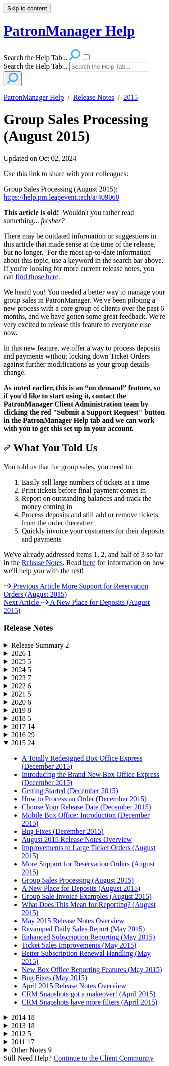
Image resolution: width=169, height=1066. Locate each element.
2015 (130, 97)
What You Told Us (50, 448)
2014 (23, 1017)
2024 (21, 669)
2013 (23, 1025)
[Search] (109, 66)
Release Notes (93, 97)
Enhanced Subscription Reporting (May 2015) (88, 937)
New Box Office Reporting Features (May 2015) (92, 969)
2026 (21, 653)
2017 (23, 726)
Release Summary (40, 645)
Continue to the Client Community (104, 1058)
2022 (21, 686)
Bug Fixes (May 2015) (54, 978)
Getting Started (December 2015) (70, 791)
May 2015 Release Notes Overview (73, 921)
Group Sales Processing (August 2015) (76, 127)
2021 (21, 694)
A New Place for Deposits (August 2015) (81, 888)
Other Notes (31, 1050)
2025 (21, 661)
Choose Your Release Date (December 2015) (86, 807)
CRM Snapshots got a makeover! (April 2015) (88, 994)
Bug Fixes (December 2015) (63, 831)
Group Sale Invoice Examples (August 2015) (86, 896)
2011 (22, 1042)
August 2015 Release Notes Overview (77, 839)
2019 (21, 710)
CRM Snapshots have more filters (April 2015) (89, 1002)
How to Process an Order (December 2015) (84, 799)
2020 (21, 702)
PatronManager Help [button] (69, 31)
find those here (36, 277)
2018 (21, 718)
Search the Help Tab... (36, 66)
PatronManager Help (34, 97)
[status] (84, 185)
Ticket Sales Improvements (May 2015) (79, 945)
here (89, 562)
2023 (21, 678)
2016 (23, 735)
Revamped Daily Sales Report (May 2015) (83, 929)
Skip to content (27, 8)
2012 (21, 1034)
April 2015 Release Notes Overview (74, 986)
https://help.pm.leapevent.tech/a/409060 (61, 197)
